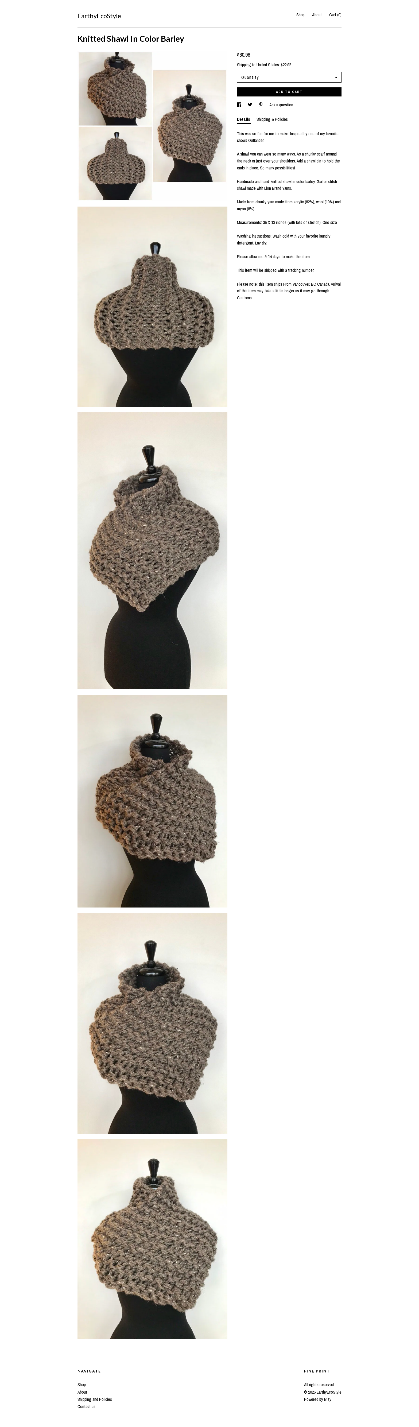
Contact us (86, 1406)
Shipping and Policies (94, 1399)
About (317, 15)
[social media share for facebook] (239, 105)
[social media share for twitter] (250, 105)
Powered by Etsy (317, 1399)
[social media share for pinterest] (261, 105)
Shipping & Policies (272, 119)
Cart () (335, 15)
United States (268, 65)
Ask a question (281, 105)
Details (244, 119)
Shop (300, 15)
